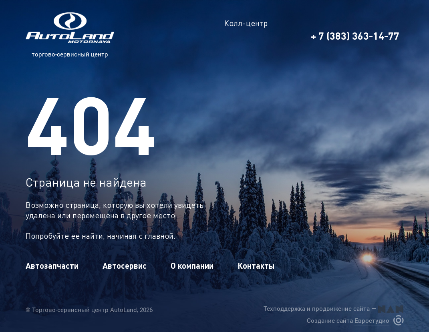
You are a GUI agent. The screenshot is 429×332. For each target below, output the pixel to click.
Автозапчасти (52, 266)
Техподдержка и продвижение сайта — (333, 308)
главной (159, 235)
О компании (192, 266)
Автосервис (125, 266)
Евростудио (371, 321)
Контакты (256, 266)
